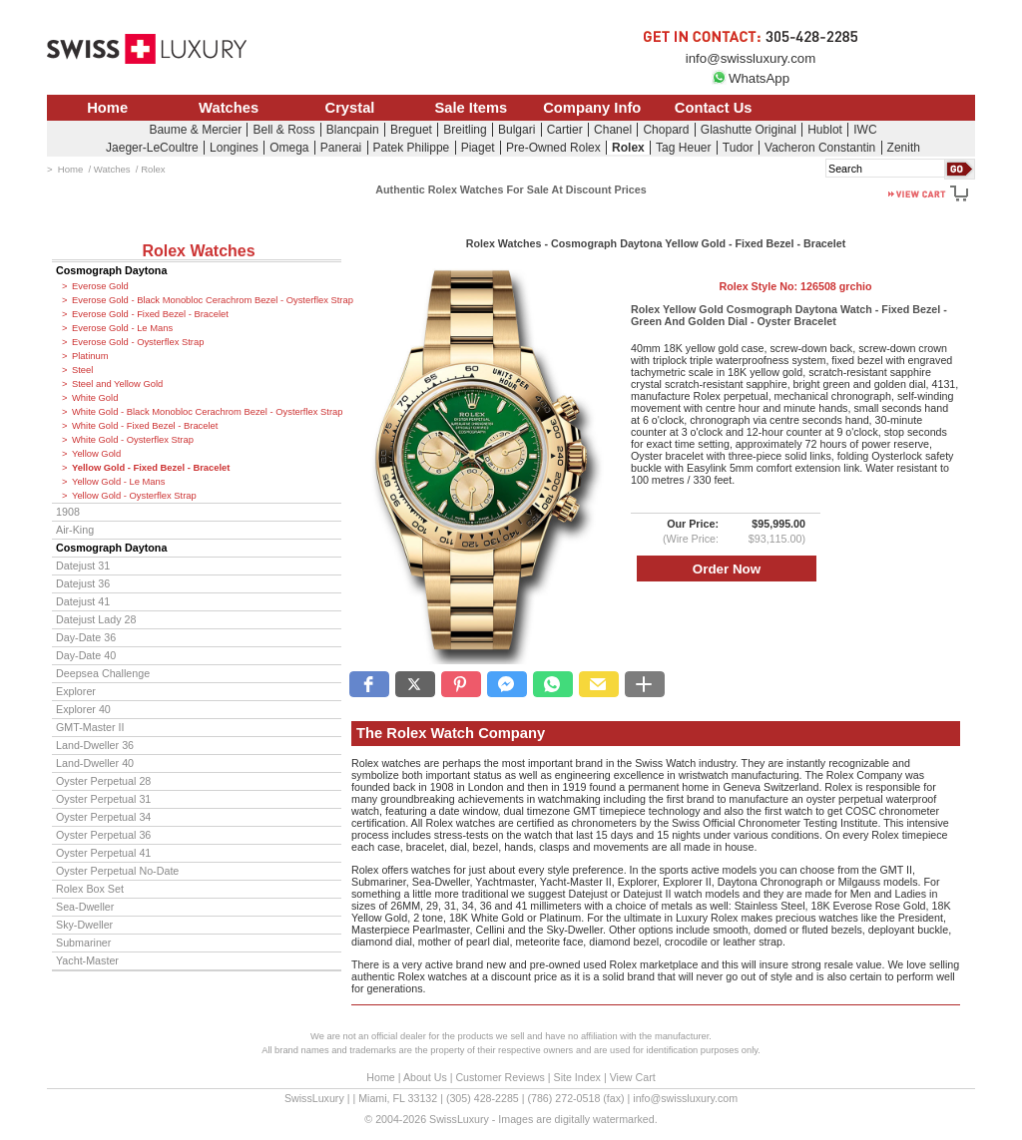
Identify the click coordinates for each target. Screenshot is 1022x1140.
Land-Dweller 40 (95, 763)
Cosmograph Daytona (111, 270)
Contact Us (714, 108)
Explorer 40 (83, 709)
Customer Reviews (499, 1077)
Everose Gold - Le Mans (122, 328)
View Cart (633, 1077)
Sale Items (470, 108)
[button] (369, 684)
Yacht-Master (87, 960)
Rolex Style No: (795, 286)
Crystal (350, 108)
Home (107, 108)
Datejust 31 (83, 565)
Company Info (592, 108)
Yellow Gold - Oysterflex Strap (134, 496)
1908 (68, 512)
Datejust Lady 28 (96, 619)
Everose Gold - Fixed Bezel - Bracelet (150, 314)
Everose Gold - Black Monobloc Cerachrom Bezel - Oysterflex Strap (206, 300)
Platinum (90, 356)
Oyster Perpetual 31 (103, 799)
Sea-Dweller (85, 907)
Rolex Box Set (90, 889)
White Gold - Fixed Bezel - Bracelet (145, 426)
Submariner (83, 943)
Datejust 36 (83, 583)
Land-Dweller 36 (95, 745)
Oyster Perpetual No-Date (117, 871)
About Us (425, 1077)
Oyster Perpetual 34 (103, 817)
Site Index (577, 1077)
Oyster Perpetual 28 (103, 781)
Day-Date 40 (86, 655)
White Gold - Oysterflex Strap (133, 440)
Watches (228, 108)
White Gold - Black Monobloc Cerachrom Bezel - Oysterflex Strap (206, 412)
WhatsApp (750, 78)
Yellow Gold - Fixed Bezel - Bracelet (151, 468)
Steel (82, 370)
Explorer (76, 691)
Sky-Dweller (84, 925)
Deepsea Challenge (103, 673)
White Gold (95, 398)
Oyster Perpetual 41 (103, 853)
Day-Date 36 (86, 637)
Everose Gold (100, 286)
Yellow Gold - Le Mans (118, 482)
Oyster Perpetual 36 (103, 835)
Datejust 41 (83, 601)
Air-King (75, 530)
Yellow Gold (96, 454)
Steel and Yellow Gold (117, 384)
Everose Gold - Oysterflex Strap (138, 342)
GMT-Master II (90, 727)
